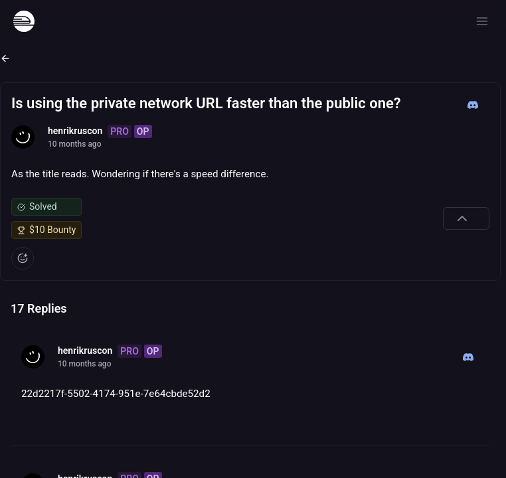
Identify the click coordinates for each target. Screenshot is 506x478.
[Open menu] (482, 21)
